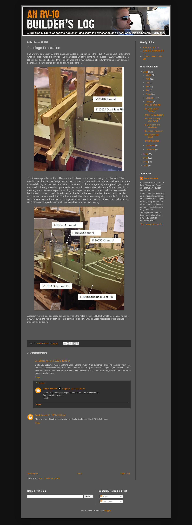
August (149, 94)
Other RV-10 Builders (154, 115)
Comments (106, 501)
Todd (37, 415)
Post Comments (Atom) (49, 478)
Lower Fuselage (152, 141)
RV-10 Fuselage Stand (152, 136)
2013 (145, 154)
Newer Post (33, 474)
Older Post (125, 474)
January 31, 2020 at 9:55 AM (53, 415)
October (149, 102)
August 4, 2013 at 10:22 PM (58, 361)
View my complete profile (151, 224)
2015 (145, 162)
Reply (37, 377)
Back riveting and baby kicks (152, 126)
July (148, 90)
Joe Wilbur (40, 361)
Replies (41, 383)
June (148, 86)
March (149, 75)
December (150, 149)
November (150, 145)
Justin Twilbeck (50, 389)
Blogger (107, 510)
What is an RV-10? (151, 47)
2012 (145, 72)
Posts (104, 496)
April (148, 79)
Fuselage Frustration (154, 131)
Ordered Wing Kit (152, 105)
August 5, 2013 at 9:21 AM (73, 389)
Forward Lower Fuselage (151, 110)
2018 (145, 165)
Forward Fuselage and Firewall (153, 120)
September (151, 98)
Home (79, 474)
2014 (145, 158)
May (148, 83)
